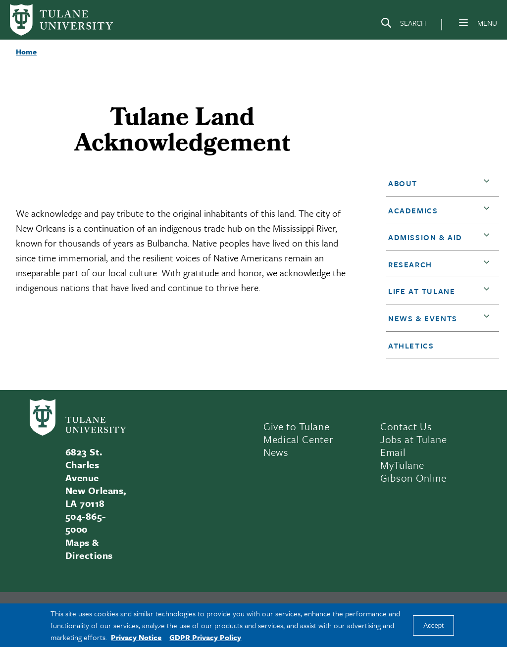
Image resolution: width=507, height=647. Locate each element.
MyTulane (402, 464)
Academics (413, 210)
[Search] (403, 25)
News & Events (422, 318)
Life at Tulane (421, 291)
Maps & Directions (89, 549)
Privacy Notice (136, 637)
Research (410, 264)
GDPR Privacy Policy (205, 637)
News (276, 452)
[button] (489, 183)
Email (393, 452)
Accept (433, 625)
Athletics (411, 345)
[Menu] (463, 23)
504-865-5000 (85, 522)
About (402, 183)
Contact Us (406, 426)
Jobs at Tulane (413, 439)
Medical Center (298, 439)
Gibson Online (413, 477)
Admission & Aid (425, 237)
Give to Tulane (296, 426)
